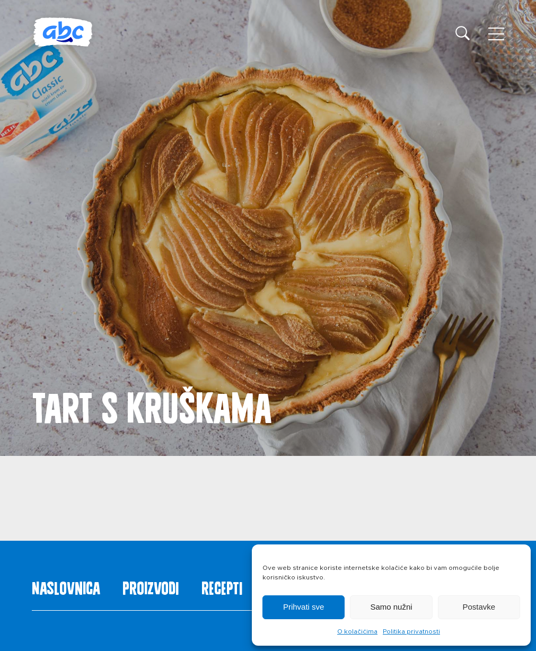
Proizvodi (150, 586)
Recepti (221, 586)
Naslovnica (66, 586)
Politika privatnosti (411, 631)
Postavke (478, 606)
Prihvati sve (303, 606)
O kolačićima (357, 631)
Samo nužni (391, 606)
